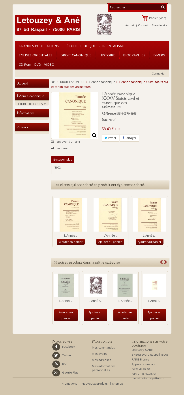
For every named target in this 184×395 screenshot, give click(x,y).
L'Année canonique (33, 148)
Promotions (70, 392)
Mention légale (28, 227)
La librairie (25, 249)
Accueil (130, 25)
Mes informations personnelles (104, 368)
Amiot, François (28, 294)
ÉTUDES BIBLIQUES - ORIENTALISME (96, 46)
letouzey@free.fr (153, 379)
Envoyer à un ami (68, 142)
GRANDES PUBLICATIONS (39, 46)
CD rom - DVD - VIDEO (36, 64)
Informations (25, 211)
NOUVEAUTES (27, 199)
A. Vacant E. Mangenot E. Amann (31, 273)
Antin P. (23, 300)
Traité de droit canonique (29, 139)
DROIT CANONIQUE (76, 55)
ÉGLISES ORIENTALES (36, 55)
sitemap (117, 392)
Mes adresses (101, 360)
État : (105, 120)
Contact (143, 25)
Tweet (110, 138)
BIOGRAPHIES (134, 55)
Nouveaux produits (95, 392)
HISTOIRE (107, 55)
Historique (25, 243)
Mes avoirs (99, 354)
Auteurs (22, 262)
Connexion (159, 73)
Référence (109, 113)
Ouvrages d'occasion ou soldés (32, 191)
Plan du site (159, 25)
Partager (129, 138)
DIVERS (159, 55)
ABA (20, 282)
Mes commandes (103, 347)
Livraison (24, 221)
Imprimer (63, 148)
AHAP (21, 288)
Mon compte (102, 341)
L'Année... (70, 235)
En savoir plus (62, 159)
